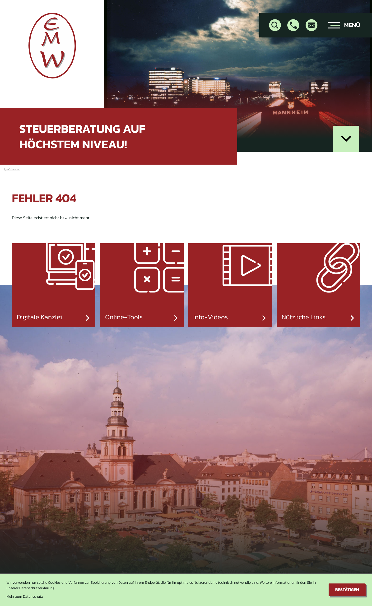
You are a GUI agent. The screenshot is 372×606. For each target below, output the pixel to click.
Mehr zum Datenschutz (24, 596)
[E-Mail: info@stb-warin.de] (311, 25)
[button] (293, 25)
